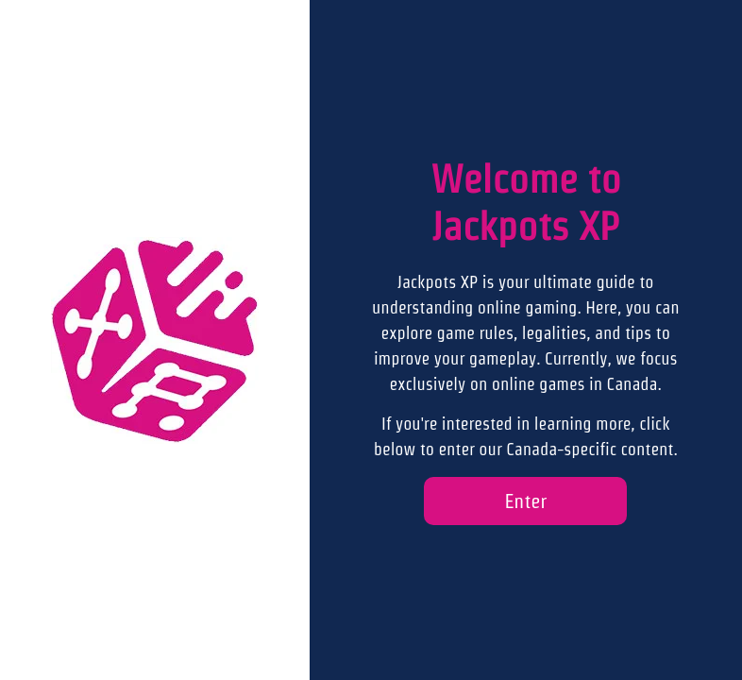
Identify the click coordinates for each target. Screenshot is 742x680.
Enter (525, 501)
